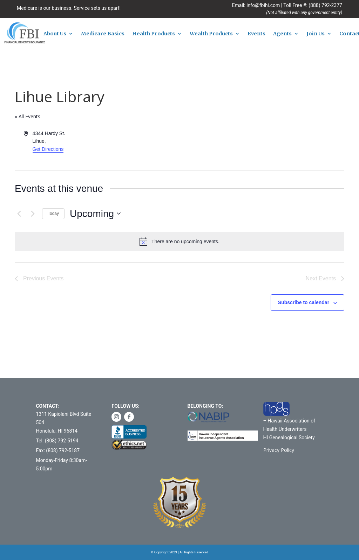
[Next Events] (32, 213)
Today (53, 213)
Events (256, 34)
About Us (54, 34)
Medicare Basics (102, 34)
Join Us (315, 34)
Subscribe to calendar (303, 302)
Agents (282, 34)
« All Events (27, 116)
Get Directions (48, 149)
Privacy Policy (278, 450)
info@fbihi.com (263, 5)
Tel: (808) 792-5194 (57, 440)
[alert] (179, 241)
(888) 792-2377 (325, 5)
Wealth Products (211, 34)
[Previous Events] (19, 213)
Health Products (153, 34)
